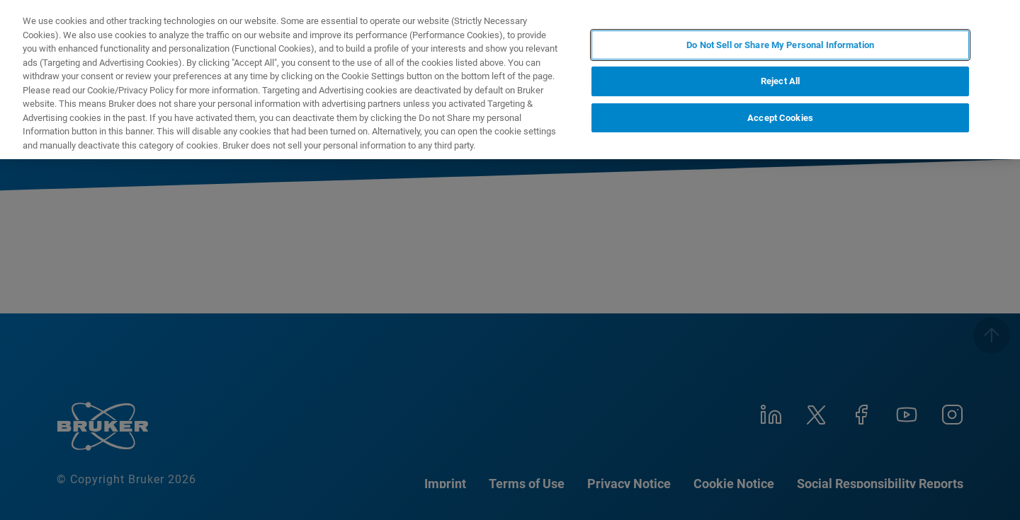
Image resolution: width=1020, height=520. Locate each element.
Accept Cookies (780, 117)
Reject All (780, 81)
